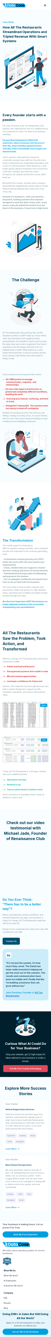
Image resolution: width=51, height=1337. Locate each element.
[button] (45, 5)
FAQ (5, 1298)
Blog (6, 1308)
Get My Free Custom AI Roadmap (25, 1068)
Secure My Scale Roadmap (25, 1332)
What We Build (11, 1275)
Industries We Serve (13, 1285)
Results (7, 1303)
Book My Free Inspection (25, 1234)
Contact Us (11, 941)
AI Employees (10, 1280)
